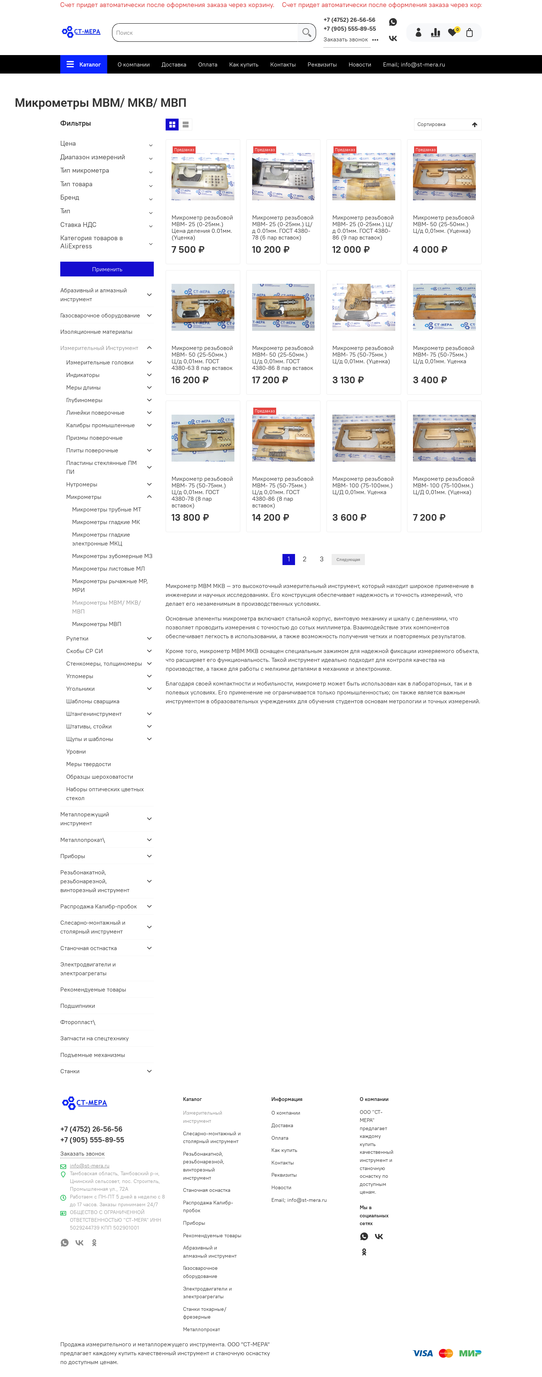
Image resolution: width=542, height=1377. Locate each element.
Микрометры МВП (96, 624)
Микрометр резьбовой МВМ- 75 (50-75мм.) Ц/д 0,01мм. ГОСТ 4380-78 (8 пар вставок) (202, 492)
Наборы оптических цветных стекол (105, 793)
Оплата (207, 64)
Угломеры (79, 676)
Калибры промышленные (100, 425)
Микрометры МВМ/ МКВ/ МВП (106, 607)
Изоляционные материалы (96, 331)
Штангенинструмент (94, 713)
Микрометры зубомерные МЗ (112, 556)
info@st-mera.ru (89, 1165)
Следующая (348, 559)
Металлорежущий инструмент (84, 818)
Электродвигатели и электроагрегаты (88, 968)
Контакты (283, 64)
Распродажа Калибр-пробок (98, 906)
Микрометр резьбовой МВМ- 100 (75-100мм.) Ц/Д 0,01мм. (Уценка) (443, 485)
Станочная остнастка (88, 948)
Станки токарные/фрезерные (204, 1313)
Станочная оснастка (206, 1190)
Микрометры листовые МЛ (108, 568)
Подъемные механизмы (92, 1054)
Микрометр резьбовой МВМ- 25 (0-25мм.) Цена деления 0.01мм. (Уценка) (202, 227)
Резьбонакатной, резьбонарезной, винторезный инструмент (94, 881)
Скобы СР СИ (84, 650)
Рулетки (77, 638)
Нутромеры (81, 484)
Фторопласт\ (77, 1022)
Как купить (243, 64)
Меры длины (83, 387)
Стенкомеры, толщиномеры (104, 663)
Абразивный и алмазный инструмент (93, 294)
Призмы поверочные (94, 437)
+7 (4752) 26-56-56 (349, 19)
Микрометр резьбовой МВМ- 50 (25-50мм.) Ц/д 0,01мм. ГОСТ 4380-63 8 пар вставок (202, 357)
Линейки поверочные (95, 412)
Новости (360, 64)
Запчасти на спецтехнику (94, 1038)
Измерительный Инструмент (216, 83)
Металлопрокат (201, 1329)
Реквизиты (322, 64)
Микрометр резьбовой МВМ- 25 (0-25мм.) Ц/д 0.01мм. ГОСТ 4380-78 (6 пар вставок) (283, 227)
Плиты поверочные (92, 450)
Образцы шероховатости (99, 776)
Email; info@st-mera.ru (414, 64)
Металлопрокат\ (82, 839)
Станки (69, 1071)
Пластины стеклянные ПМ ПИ (101, 467)
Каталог (84, 64)
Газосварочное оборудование (100, 315)
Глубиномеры (84, 400)
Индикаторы (82, 374)
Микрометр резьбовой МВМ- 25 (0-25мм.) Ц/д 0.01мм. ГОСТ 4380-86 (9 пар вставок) (363, 227)
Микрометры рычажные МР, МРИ (110, 585)
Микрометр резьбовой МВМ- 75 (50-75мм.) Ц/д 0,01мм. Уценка (443, 354)
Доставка (174, 64)
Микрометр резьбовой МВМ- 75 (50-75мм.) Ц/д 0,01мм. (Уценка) (363, 354)
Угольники (80, 688)
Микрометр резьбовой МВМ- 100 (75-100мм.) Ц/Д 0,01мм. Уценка (363, 485)
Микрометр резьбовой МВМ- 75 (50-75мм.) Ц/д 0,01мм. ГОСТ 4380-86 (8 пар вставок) (283, 492)
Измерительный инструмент (202, 1116)
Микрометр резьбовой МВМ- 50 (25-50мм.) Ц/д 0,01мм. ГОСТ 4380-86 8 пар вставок (283, 357)
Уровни (76, 751)
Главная (153, 83)
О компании (134, 64)
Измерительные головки (99, 362)
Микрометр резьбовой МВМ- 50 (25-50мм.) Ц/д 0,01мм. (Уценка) (443, 224)
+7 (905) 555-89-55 (349, 28)
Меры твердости (88, 764)
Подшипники (77, 1005)
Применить (107, 269)
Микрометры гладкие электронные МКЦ (101, 539)
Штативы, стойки (89, 726)
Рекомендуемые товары (93, 989)
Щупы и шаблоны (89, 738)
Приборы (72, 856)
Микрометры (285, 83)
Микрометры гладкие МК (106, 522)
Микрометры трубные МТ (106, 509)
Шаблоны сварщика (92, 701)
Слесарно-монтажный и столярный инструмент (92, 927)
